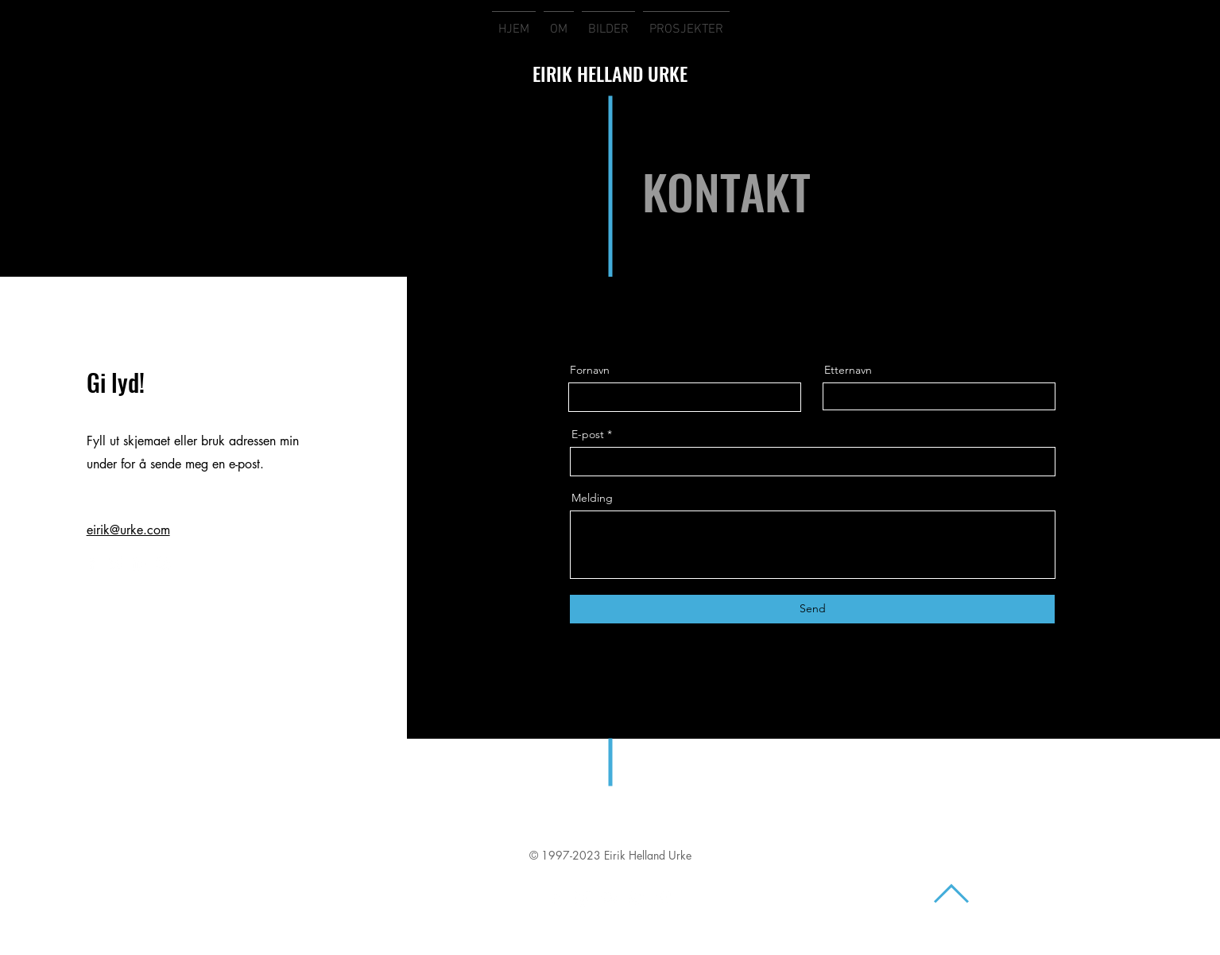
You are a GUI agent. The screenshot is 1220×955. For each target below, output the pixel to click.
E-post (587, 434)
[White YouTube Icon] (609, 897)
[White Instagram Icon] (582, 897)
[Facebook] (92, 563)
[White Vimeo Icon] (663, 897)
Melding (592, 497)
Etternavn (848, 369)
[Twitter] (116, 563)
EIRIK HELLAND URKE (610, 73)
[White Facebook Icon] (555, 897)
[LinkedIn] (139, 563)
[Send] (812, 609)
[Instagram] (163, 563)
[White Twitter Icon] (636, 897)
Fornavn (590, 369)
